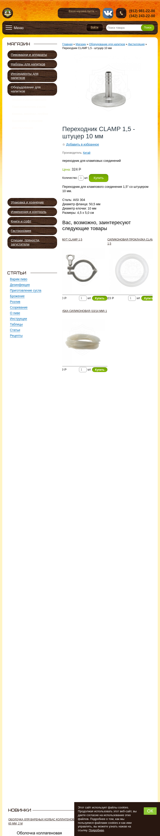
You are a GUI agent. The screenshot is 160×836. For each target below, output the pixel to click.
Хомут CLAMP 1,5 (70, 239)
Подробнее (96, 830)
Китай (86, 152)
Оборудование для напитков (26, 89)
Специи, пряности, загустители (25, 242)
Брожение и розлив (27, 127)
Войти (95, 27)
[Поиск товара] (130, 27)
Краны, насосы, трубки (30, 118)
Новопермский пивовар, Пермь (7, 13)
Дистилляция (22, 135)
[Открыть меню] (15, 27)
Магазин (81, 44)
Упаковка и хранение (27, 202)
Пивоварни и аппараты (29, 55)
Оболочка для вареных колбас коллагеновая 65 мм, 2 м (43, 821)
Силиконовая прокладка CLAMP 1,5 (131, 241)
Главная (67, 44)
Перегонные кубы (30, 144)
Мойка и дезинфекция (29, 100)
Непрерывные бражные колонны (34, 173)
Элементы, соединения (33, 191)
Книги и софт (21, 221)
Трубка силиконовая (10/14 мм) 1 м (82, 313)
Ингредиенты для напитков (24, 76)
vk (108, 13)
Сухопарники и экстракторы (37, 180)
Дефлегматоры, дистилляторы (28, 165)
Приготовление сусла (29, 109)
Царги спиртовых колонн (34, 149)
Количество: (70, 177)
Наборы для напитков (28, 64)
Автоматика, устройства (34, 186)
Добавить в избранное (82, 144)
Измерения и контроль (28, 212)
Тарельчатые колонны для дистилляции (35, 156)
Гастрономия (21, 231)
